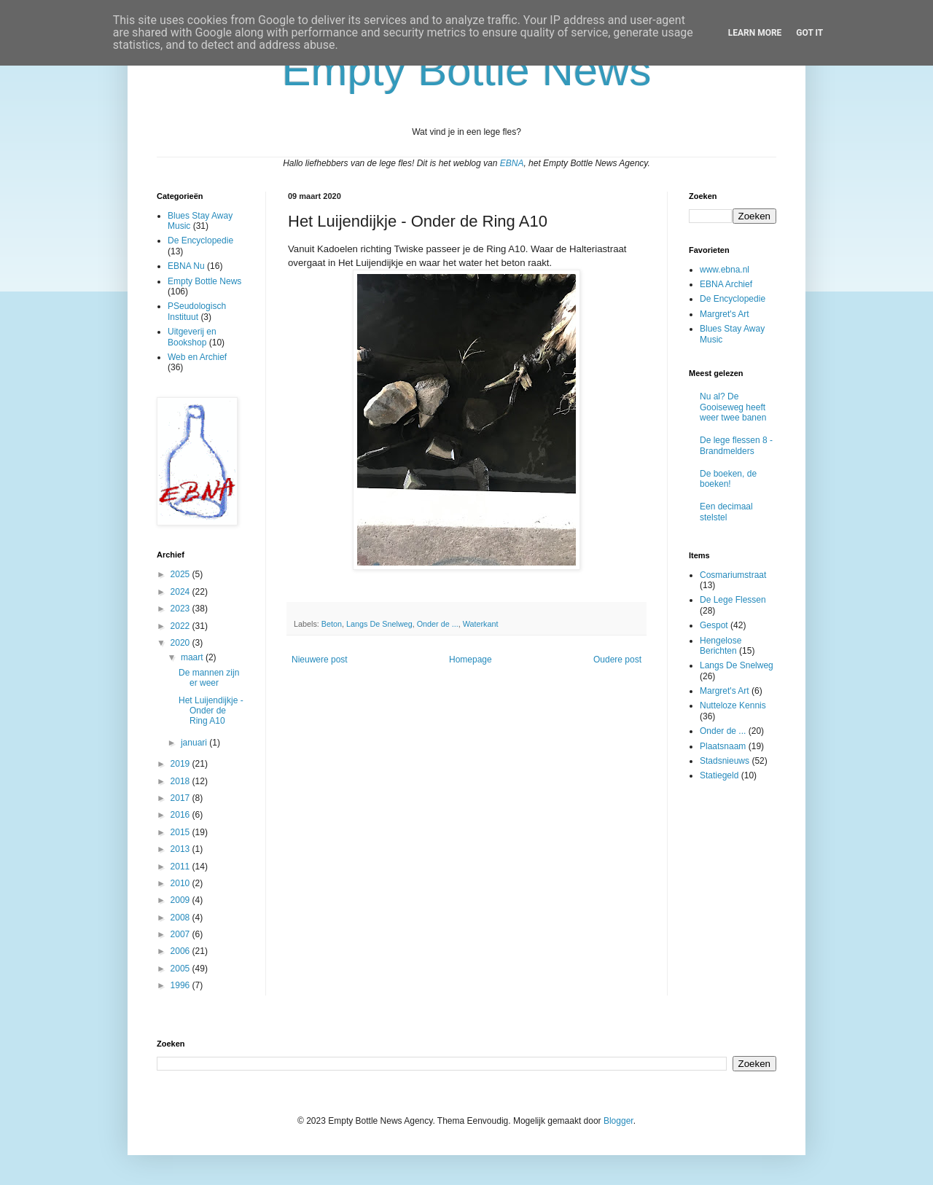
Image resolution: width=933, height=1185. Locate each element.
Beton (331, 623)
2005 (181, 968)
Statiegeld (719, 775)
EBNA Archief (726, 284)
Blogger (618, 1121)
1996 (181, 985)
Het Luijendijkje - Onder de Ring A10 (211, 711)
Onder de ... (437, 623)
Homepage (470, 659)
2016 (181, 815)
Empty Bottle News (204, 281)
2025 (181, 574)
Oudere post (617, 659)
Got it (809, 33)
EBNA (512, 163)
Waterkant (481, 623)
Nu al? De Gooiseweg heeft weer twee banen (733, 407)
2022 (181, 626)
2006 (181, 951)
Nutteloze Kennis (733, 705)
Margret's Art (724, 314)
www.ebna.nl (724, 270)
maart (193, 657)
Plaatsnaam (723, 746)
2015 (181, 832)
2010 (181, 883)
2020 (181, 643)
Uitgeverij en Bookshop (192, 336)
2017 (181, 798)
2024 (181, 592)
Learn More (755, 33)
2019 (181, 764)
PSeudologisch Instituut (197, 311)
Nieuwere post (320, 659)
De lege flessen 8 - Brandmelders (736, 445)
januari (195, 743)
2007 (181, 934)
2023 (181, 608)
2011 (181, 866)
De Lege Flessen (733, 600)
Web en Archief (197, 357)
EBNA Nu (186, 266)
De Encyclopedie (200, 240)
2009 (181, 900)
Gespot (714, 625)
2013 (181, 849)
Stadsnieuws (724, 761)
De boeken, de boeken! (728, 479)
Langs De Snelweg (379, 623)
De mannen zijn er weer (209, 678)
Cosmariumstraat (733, 575)
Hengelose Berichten (720, 645)
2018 (181, 781)
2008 (181, 917)
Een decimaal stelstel (726, 511)
